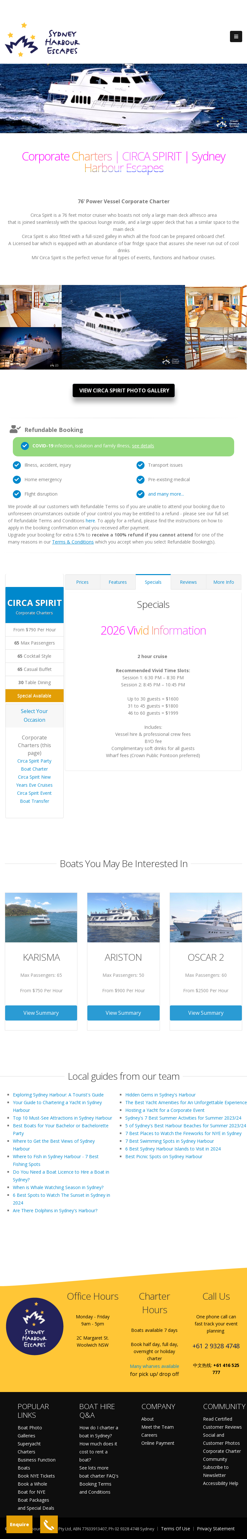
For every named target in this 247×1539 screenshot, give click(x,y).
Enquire (19, 1524)
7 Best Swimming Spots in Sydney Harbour (169, 1141)
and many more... (166, 494)
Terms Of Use (175, 1528)
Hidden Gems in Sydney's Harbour (160, 1095)
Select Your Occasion (34, 715)
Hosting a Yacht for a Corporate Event (165, 1110)
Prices (82, 582)
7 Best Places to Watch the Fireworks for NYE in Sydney (183, 1133)
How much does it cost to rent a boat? (98, 1452)
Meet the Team (157, 1427)
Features (118, 582)
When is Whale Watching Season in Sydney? (58, 1187)
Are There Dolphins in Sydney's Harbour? (55, 1210)
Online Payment (157, 1443)
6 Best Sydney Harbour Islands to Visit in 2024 (173, 1149)
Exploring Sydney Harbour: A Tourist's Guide (58, 1095)
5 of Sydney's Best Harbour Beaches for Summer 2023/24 (185, 1125)
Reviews (188, 582)
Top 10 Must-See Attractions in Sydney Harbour (62, 1118)
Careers (149, 1435)
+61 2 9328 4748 (216, 1346)
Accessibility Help (220, 1483)
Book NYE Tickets (36, 1476)
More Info (223, 582)
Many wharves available (154, 1366)
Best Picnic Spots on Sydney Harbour (163, 1156)
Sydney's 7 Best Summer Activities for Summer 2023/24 (183, 1118)
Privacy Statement (216, 1528)
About (147, 1419)
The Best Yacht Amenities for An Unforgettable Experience (186, 1102)
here (90, 521)
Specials (153, 582)
